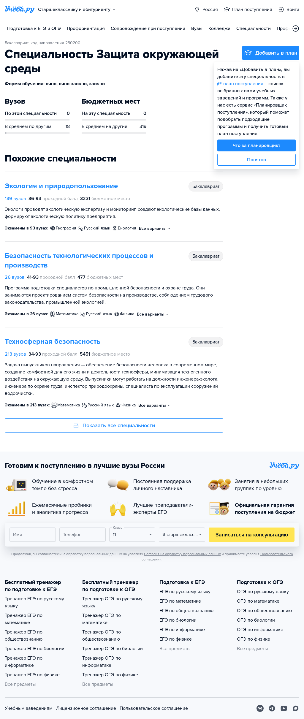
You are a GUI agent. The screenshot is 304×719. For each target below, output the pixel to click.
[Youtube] (283, 708)
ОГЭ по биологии (256, 620)
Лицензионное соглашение (86, 708)
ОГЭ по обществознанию (264, 611)
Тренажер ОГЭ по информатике (101, 661)
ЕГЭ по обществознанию (186, 611)
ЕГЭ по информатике (182, 630)
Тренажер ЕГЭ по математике (23, 618)
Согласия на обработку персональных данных (182, 554)
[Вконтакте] (260, 708)
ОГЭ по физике (253, 639)
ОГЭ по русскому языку (263, 592)
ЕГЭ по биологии (178, 620)
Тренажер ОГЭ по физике (110, 675)
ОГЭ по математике (258, 601)
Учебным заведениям (29, 708)
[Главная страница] (19, 9)
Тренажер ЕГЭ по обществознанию (23, 635)
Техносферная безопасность (52, 341)
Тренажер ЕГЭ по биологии (34, 649)
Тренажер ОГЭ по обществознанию (101, 635)
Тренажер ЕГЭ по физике (32, 675)
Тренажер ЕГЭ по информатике (23, 661)
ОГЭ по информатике (260, 630)
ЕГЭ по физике (175, 639)
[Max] (295, 708)
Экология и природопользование (61, 186)
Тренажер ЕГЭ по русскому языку (34, 602)
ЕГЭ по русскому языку (184, 592)
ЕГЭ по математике (180, 601)
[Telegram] (272, 708)
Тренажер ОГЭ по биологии (112, 649)
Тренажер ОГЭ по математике (101, 618)
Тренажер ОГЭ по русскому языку (112, 602)
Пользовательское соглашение (154, 708)
